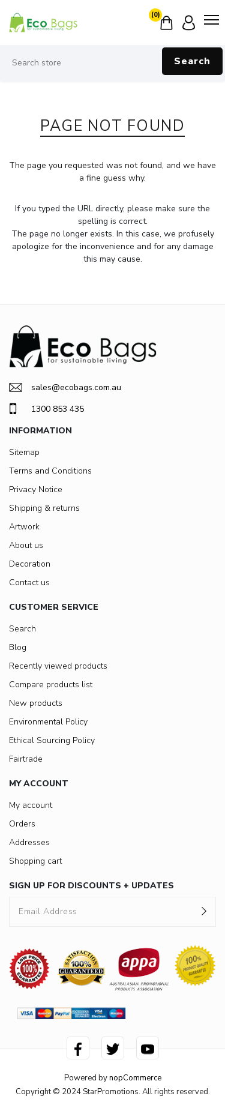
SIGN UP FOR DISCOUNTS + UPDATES (91, 885)
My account (30, 805)
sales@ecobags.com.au (65, 387)
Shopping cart (35, 861)
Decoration (29, 564)
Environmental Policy (48, 721)
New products (35, 703)
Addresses (29, 842)
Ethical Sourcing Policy (52, 740)
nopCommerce (135, 1078)
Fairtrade (26, 759)
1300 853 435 (46, 409)
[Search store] (112, 63)
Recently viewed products (58, 666)
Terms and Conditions (50, 471)
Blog (17, 647)
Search (192, 61)
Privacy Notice (35, 489)
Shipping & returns (44, 508)
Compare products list (50, 684)
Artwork (24, 526)
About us (26, 545)
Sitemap (24, 452)
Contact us (29, 582)
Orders (22, 823)
